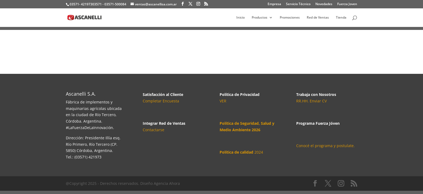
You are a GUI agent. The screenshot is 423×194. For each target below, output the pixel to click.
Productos (259, 18)
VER (223, 100)
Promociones (290, 18)
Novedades (323, 4)
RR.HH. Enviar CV (311, 100)
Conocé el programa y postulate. (325, 145)
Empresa (274, 4)
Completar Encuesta (161, 100)
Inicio (240, 18)
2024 (241, 152)
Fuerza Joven (347, 4)
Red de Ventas (318, 18)
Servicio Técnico (298, 4)
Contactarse (153, 129)
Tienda (341, 18)
